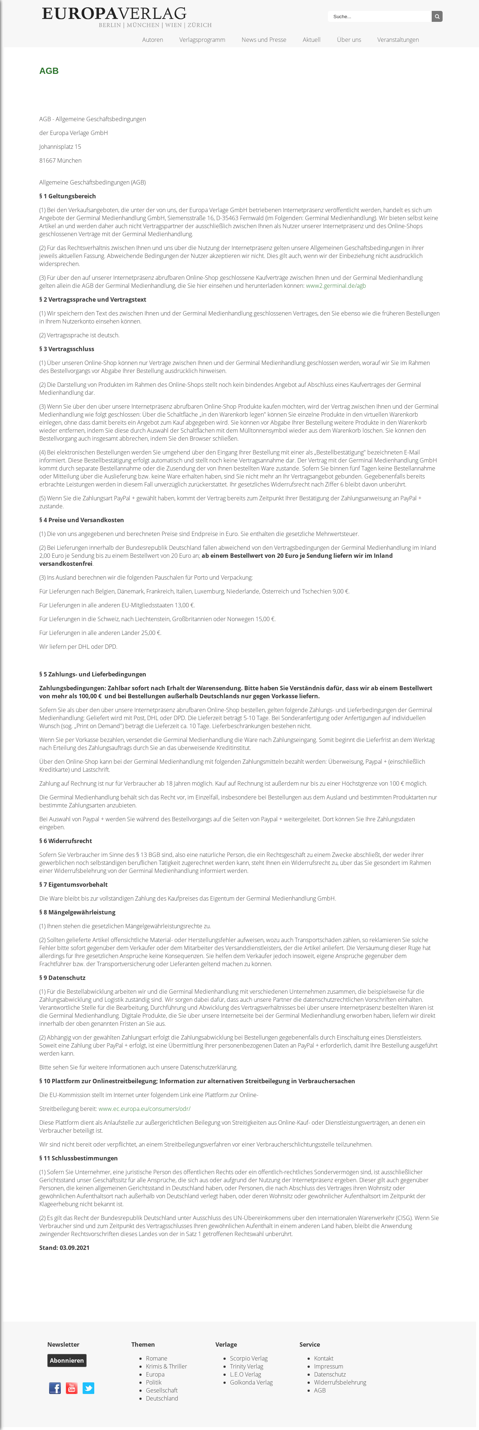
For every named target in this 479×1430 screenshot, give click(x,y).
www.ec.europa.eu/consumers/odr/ (144, 1109)
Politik (154, 1382)
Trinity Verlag (246, 1366)
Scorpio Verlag (249, 1358)
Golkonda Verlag (251, 1382)
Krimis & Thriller (166, 1366)
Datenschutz (330, 1374)
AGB (320, 1390)
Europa (155, 1374)
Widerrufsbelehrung (340, 1382)
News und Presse (264, 40)
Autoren (152, 40)
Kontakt (323, 1358)
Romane (156, 1358)
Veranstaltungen (398, 40)
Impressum (328, 1366)
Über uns (349, 40)
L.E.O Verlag (245, 1374)
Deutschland (162, 1398)
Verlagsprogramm (202, 40)
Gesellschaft (162, 1390)
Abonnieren (67, 1360)
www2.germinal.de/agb (336, 286)
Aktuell (312, 40)
